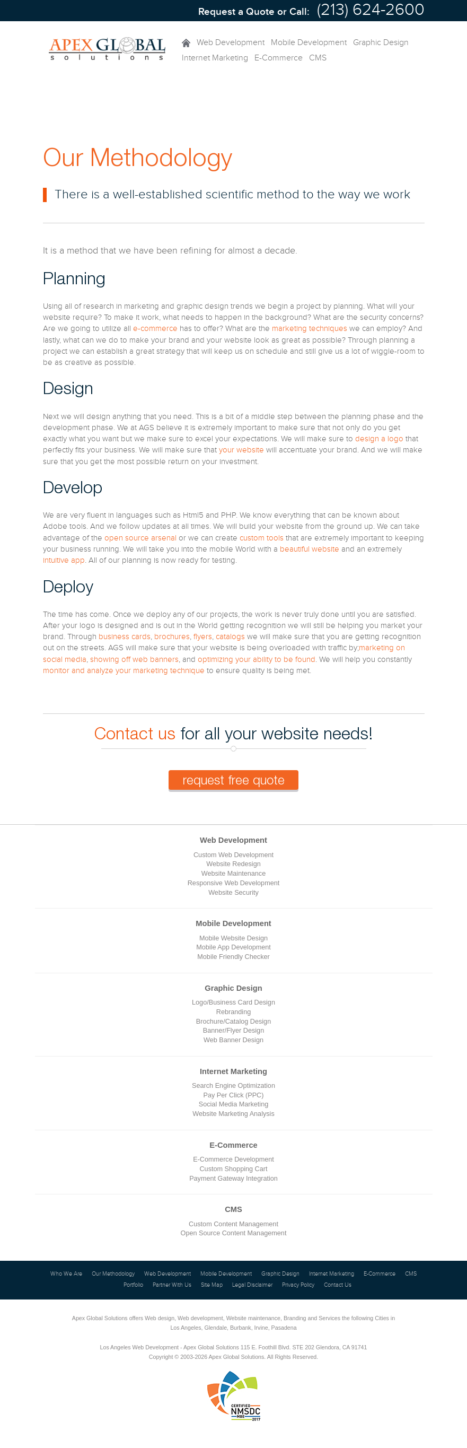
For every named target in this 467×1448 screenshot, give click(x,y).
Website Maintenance (233, 873)
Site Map (212, 1285)
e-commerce (155, 328)
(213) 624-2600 (371, 10)
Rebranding (233, 1012)
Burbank (240, 1327)
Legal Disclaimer (252, 1285)
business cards (125, 636)
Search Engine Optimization (233, 1085)
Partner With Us (172, 1285)
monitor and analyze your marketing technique (124, 670)
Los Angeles (185, 1327)
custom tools (262, 538)
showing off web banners (134, 659)
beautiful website (309, 549)
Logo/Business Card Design (233, 1002)
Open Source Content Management (234, 1233)
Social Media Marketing (234, 1104)
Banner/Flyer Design (233, 1030)
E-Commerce (278, 58)
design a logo (379, 438)
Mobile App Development (233, 947)
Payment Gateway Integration (233, 1178)
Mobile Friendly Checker (233, 957)
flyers (202, 636)
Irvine (261, 1327)
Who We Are (66, 1274)
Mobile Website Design (233, 938)
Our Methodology (113, 1274)
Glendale (215, 1327)
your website (241, 450)
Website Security (233, 892)
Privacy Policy (298, 1285)
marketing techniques (309, 328)
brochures (172, 636)
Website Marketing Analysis (233, 1114)
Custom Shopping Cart (233, 1169)
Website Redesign (233, 864)
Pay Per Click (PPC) (234, 1095)
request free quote (234, 779)
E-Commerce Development (233, 1159)
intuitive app (64, 560)
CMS (318, 58)
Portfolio (133, 1285)
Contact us (134, 733)
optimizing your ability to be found (256, 659)
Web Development (231, 43)
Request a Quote (236, 12)
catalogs (230, 636)
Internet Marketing (215, 58)
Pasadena (284, 1327)
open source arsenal (140, 538)
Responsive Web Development (234, 883)
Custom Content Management (233, 1224)
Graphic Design (381, 43)
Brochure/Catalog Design (233, 1021)
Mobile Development (309, 43)
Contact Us (337, 1285)
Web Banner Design (233, 1040)
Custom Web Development (233, 855)
